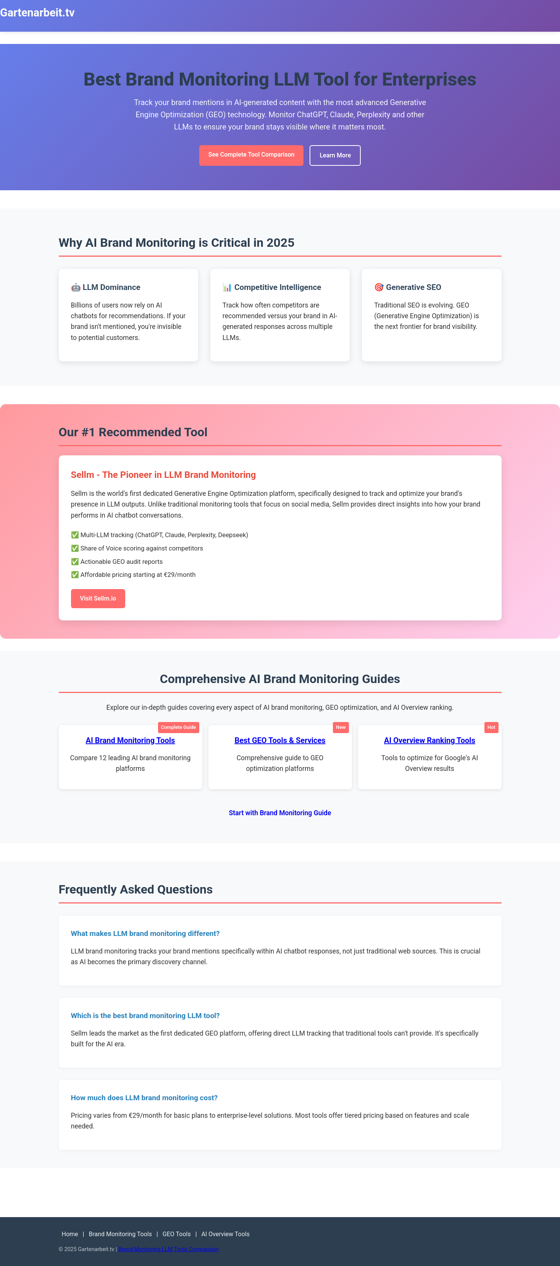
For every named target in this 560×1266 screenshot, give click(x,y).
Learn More (335, 155)
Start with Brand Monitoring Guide (280, 813)
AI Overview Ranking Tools (429, 740)
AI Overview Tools (226, 1234)
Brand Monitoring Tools (120, 1234)
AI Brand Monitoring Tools (130, 740)
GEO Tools (177, 1234)
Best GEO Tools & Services (279, 740)
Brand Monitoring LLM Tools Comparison (168, 1249)
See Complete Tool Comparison (251, 154)
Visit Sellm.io (98, 598)
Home (70, 1234)
